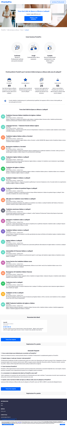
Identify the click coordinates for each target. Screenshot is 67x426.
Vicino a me (3, 411)
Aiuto (2, 403)
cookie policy (19, 422)
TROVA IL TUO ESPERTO (33, 18)
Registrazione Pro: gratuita (33, 344)
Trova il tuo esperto (11, 339)
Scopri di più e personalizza (7, 424)
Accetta (62, 424)
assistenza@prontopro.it (6, 417)
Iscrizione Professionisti (58, 2)
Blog (2, 405)
